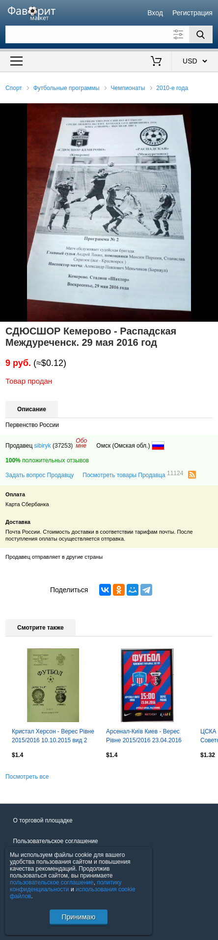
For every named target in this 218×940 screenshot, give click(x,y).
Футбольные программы (66, 88)
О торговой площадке (43, 820)
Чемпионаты (128, 88)
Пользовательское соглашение (55, 841)
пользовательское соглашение (52, 882)
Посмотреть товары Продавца (132, 475)
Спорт (13, 88)
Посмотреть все (27, 776)
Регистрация (192, 13)
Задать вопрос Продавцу (39, 475)
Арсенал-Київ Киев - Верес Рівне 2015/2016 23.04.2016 (144, 736)
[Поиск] (201, 34)
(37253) (63, 445)
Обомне (81, 443)
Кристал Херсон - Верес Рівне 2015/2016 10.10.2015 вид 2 (53, 736)
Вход (155, 13)
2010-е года (172, 88)
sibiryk (42, 445)
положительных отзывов (47, 460)
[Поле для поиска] (109, 34)
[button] (209, 112)
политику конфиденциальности (66, 886)
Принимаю (78, 917)
